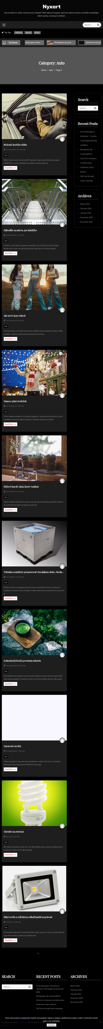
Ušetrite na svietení (14, 831)
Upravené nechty (12, 746)
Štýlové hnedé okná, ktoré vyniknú (21, 486)
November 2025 (86, 222)
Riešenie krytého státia (15, 144)
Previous (22, 953)
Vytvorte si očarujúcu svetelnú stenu (50, 1000)
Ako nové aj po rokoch (15, 315)
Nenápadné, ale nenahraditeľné (65, 43)
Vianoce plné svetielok (15, 401)
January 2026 (85, 213)
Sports (28, 33)
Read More (10, 168)
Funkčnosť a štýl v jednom (46, 1004)
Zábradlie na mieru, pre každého (20, 230)
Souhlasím (51, 1025)
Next (47, 953)
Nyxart (51, 6)
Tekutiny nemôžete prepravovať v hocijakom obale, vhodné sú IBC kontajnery (34, 572)
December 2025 (86, 217)
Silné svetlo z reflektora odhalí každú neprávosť (28, 917)
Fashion (19, 33)
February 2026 (86, 209)
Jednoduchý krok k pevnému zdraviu (22, 660)
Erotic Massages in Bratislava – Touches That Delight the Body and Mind (49, 989)
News (37, 33)
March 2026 (85, 204)
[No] (100, 1022)
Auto (5, 155)
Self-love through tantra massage (49, 1008)
